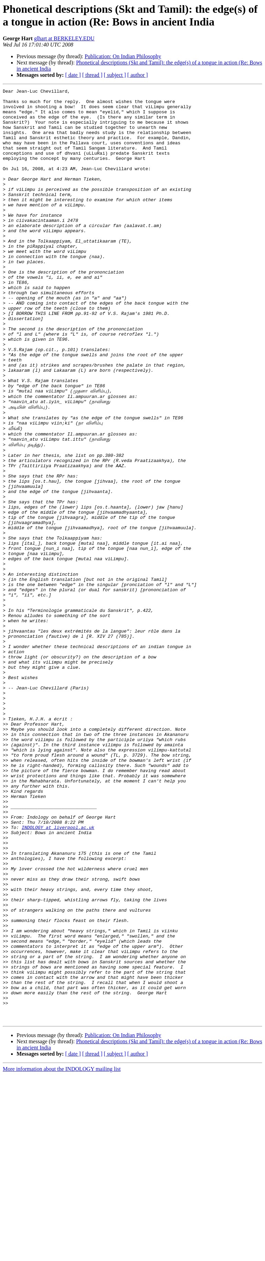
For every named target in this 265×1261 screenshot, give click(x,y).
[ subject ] (115, 75)
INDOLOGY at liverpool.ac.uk (58, 975)
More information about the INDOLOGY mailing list (62, 1255)
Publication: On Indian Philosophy (123, 56)
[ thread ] (92, 75)
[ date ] (73, 75)
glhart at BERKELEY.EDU (64, 38)
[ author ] (137, 75)
